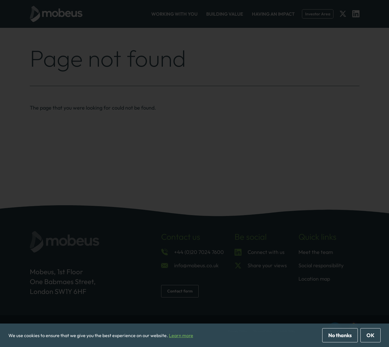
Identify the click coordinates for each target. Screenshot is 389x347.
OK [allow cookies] (370, 335)
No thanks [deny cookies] (340, 335)
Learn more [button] (181, 335)
